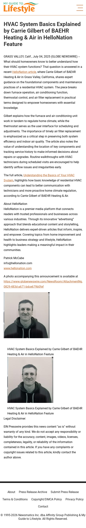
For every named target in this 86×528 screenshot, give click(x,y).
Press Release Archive (33, 492)
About (11, 492)
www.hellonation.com (18, 268)
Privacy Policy (75, 499)
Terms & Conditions (15, 499)
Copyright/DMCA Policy (46, 499)
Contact (43, 506)
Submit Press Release (65, 492)
